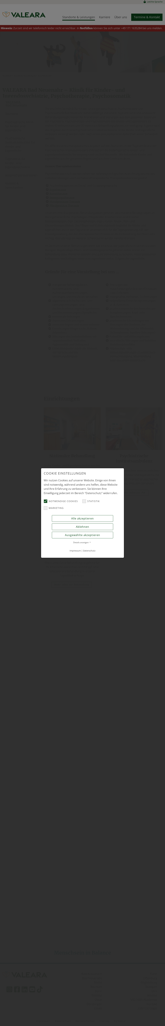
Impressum (75, 550)
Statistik (91, 501)
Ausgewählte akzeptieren (82, 535)
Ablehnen (82, 527)
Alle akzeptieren (82, 518)
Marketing (54, 508)
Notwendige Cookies (61, 501)
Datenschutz (89, 550)
